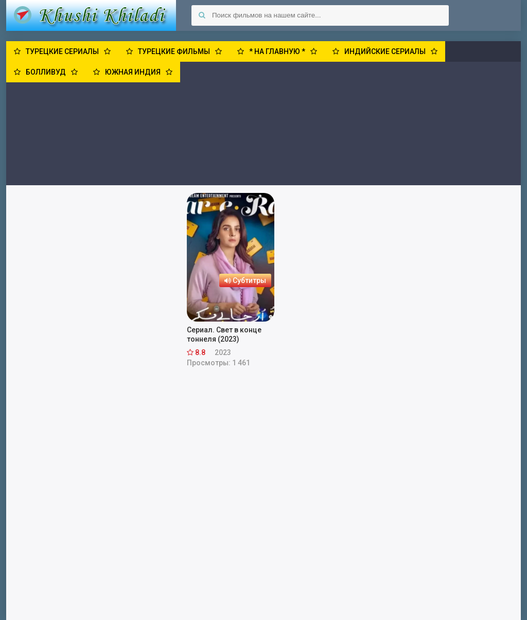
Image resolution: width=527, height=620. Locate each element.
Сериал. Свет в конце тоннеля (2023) (224, 334)
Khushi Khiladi (91, 15)
